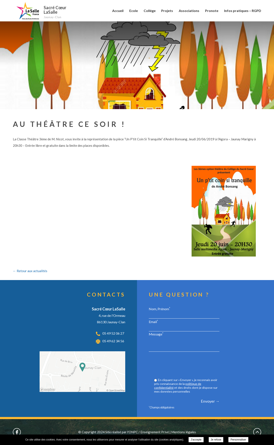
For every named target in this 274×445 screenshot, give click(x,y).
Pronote (211, 11)
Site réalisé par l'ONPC (121, 432)
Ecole (133, 11)
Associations (189, 11)
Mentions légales (183, 432)
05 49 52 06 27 (113, 333)
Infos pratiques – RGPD (242, 11)
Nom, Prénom (159, 309)
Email (153, 321)
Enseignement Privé (154, 432)
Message (156, 334)
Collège (150, 11)
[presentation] (186, 365)
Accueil (118, 11)
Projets (167, 11)
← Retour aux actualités (30, 271)
